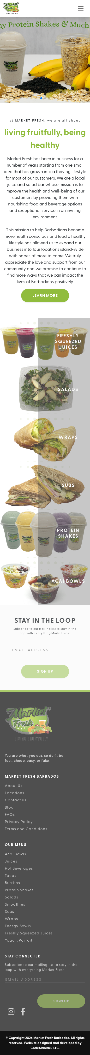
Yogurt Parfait (18, 940)
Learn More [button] (45, 295)
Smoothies (15, 904)
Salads (11, 897)
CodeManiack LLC (44, 1048)
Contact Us (15, 800)
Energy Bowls (18, 926)
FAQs (10, 814)
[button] (41, 98)
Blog (9, 807)
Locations (14, 793)
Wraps (11, 919)
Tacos (10, 876)
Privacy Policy (19, 822)
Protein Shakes (19, 890)
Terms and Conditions (26, 829)
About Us (13, 786)
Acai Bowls (15, 854)
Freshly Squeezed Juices (29, 933)
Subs (9, 912)
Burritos (12, 883)
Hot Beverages (19, 868)
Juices (11, 861)
